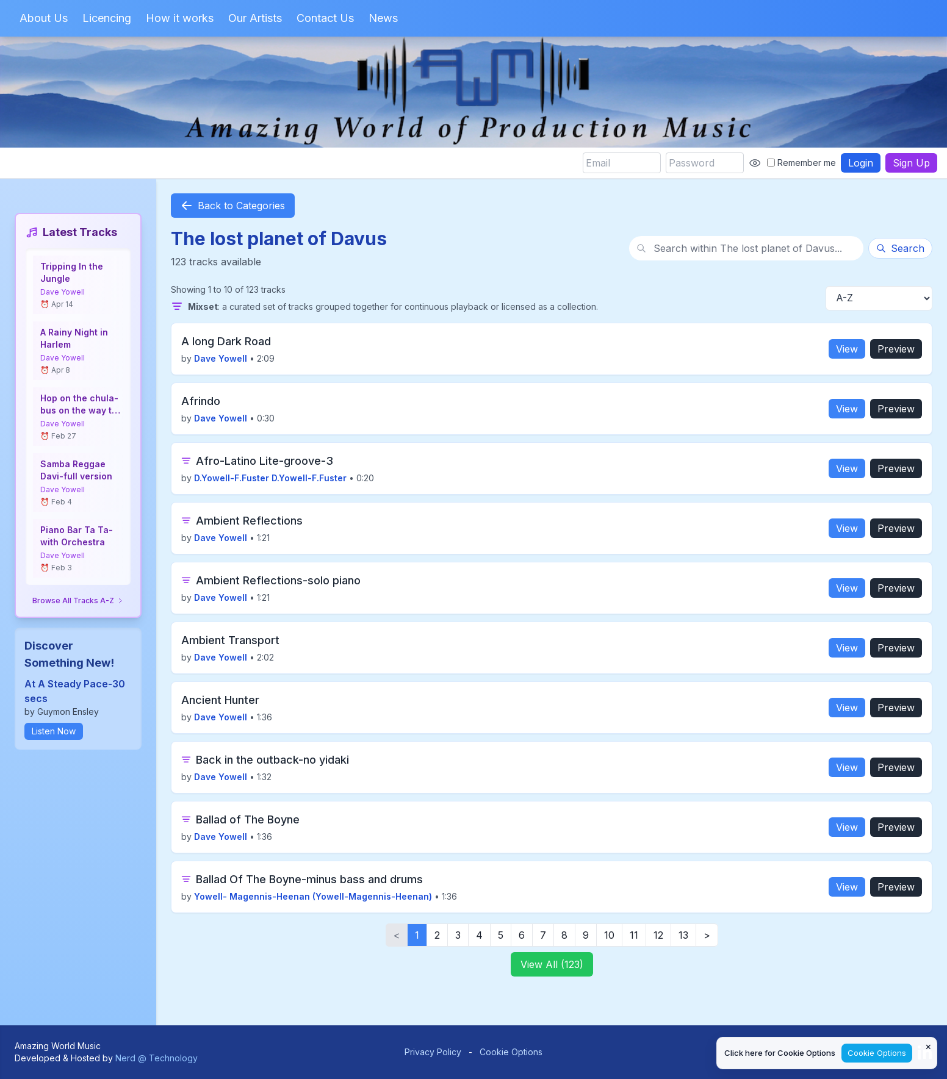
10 (609, 935)
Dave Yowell (62, 291)
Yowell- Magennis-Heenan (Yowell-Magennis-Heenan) (313, 896)
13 (683, 935)
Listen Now (54, 731)
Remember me (801, 162)
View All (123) (551, 964)
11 (634, 935)
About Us (44, 18)
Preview (896, 349)
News (383, 18)
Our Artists (255, 18)
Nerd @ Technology (156, 1058)
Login (860, 163)
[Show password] (754, 163)
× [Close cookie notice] (928, 1046)
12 (658, 935)
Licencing (106, 18)
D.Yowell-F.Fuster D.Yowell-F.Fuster (270, 478)
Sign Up (911, 163)
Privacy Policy (433, 1052)
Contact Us (325, 18)
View (847, 349)
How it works (180, 18)
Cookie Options (511, 1052)
